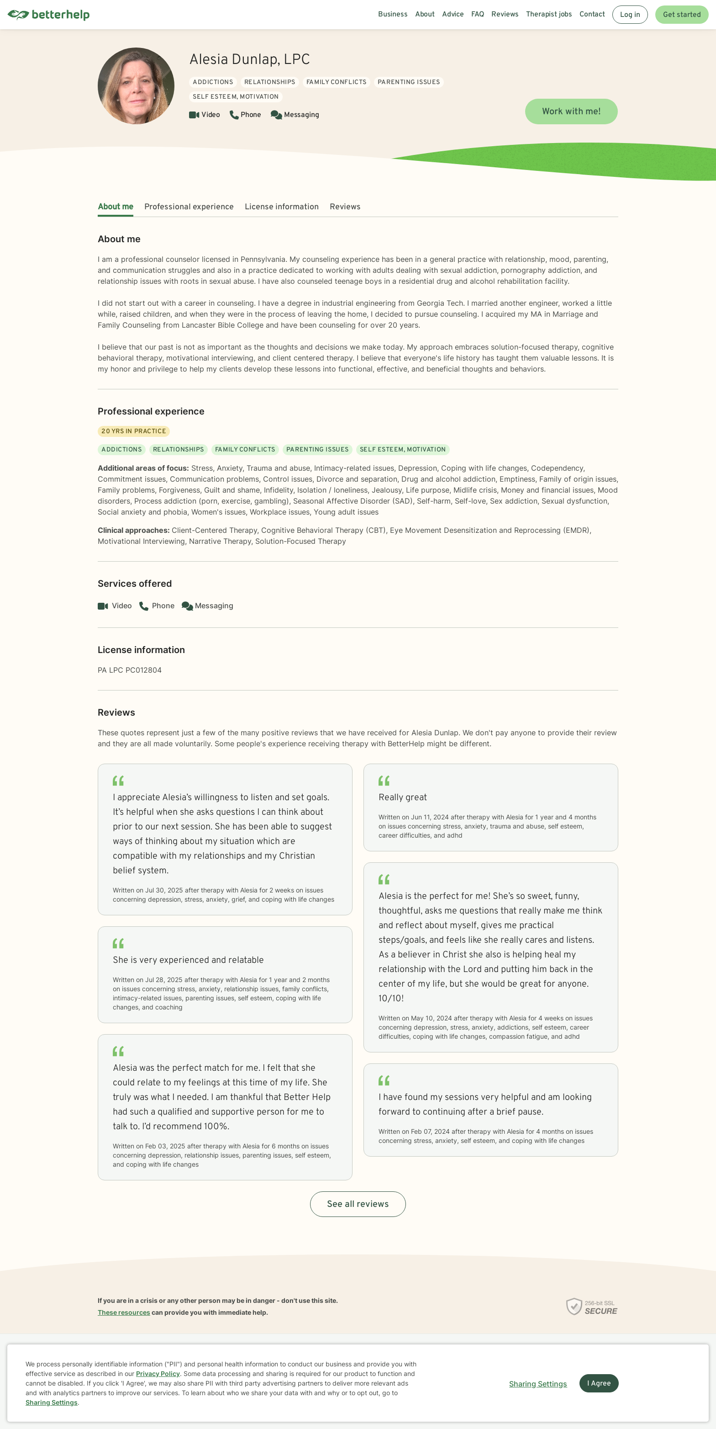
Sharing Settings (52, 1402)
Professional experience (189, 207)
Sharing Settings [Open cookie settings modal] (538, 1383)
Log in (630, 15)
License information (282, 207)
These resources (124, 1312)
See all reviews (358, 1205)
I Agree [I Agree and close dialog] (599, 1383)
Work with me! (571, 112)
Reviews (345, 207)
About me (115, 207)
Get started (682, 15)
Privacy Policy (158, 1373)
